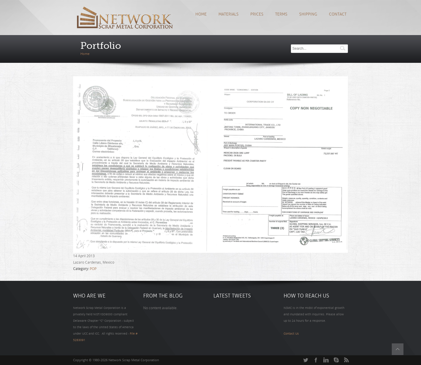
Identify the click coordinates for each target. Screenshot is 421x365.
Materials (228, 14)
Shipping (308, 14)
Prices (256, 14)
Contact (337, 14)
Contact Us (291, 333)
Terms (281, 14)
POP (93, 269)
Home (201, 14)
